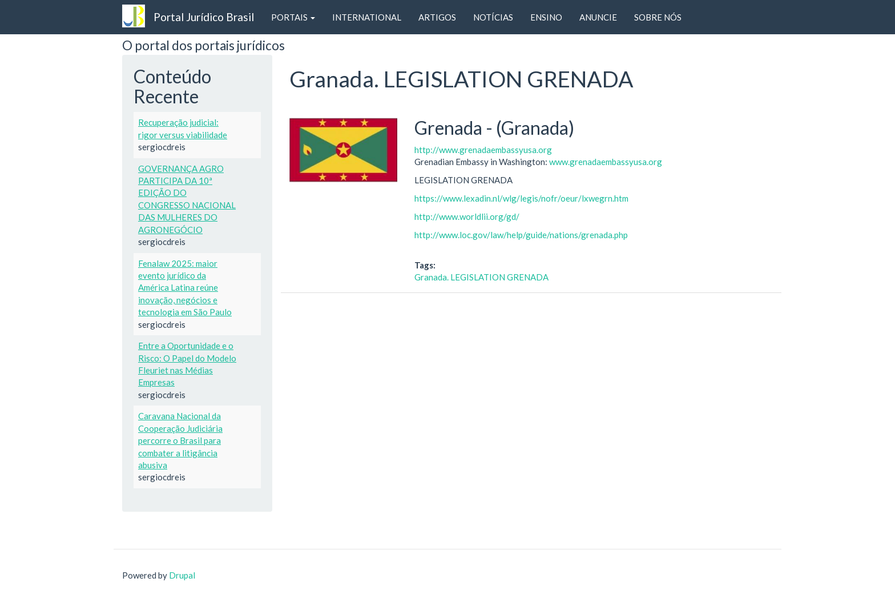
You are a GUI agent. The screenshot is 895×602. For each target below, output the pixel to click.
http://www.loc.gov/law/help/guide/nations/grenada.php (521, 235)
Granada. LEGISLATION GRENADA (481, 277)
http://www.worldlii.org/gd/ (466, 216)
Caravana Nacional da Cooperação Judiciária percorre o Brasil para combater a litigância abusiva (180, 440)
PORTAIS (293, 17)
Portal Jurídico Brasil (204, 16)
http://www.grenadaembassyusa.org (483, 150)
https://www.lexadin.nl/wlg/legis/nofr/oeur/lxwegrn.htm (521, 198)
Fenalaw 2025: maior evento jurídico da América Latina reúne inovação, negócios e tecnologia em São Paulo (185, 288)
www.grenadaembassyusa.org (605, 161)
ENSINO (546, 17)
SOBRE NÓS (658, 17)
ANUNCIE (598, 17)
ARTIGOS (437, 17)
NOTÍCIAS (493, 17)
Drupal (182, 575)
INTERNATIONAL (366, 17)
